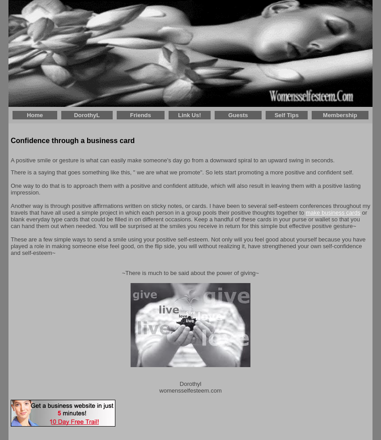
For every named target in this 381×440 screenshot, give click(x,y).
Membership (340, 115)
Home (35, 115)
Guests (238, 115)
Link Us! (189, 115)
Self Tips (287, 115)
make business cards (333, 212)
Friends (140, 115)
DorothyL (87, 115)
